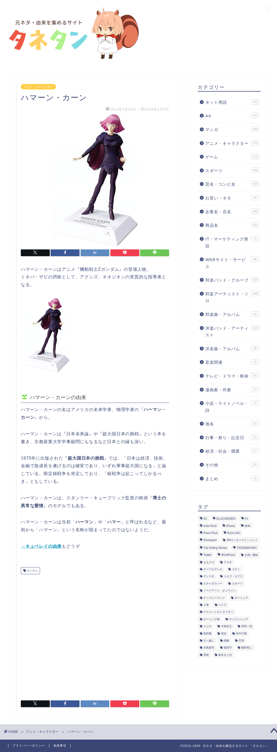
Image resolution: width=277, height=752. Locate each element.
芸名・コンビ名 (232, 183)
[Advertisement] (95, 635)
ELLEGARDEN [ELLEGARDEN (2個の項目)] (225, 518)
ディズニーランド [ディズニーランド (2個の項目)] (214, 597)
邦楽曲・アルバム (232, 314)
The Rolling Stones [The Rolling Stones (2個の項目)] (215, 547)
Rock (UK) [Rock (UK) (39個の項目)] (233, 533)
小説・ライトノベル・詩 (232, 406)
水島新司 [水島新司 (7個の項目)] (208, 647)
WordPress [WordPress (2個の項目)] (228, 555)
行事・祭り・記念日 (232, 437)
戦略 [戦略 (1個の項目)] (226, 640)
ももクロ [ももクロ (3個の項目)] (208, 562)
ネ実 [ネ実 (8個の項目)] (206, 604)
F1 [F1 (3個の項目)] (246, 518)
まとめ (232, 478)
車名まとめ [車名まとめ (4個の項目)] (225, 654)
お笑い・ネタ (232, 197)
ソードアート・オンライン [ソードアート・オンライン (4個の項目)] (219, 590)
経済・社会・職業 (232, 450)
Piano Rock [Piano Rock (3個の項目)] (210, 533)
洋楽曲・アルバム (232, 348)
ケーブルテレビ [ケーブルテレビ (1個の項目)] (212, 569)
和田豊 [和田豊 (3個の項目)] (207, 633)
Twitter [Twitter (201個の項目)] (207, 555)
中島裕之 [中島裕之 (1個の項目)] (226, 626)
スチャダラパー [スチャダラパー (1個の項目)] (212, 583)
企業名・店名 (232, 211)
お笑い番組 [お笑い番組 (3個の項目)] (251, 555)
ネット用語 (232, 102)
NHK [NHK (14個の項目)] (247, 525)
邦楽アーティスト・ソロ (232, 297)
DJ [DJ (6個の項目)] (205, 518)
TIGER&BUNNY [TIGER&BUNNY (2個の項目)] (247, 547)
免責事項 (59, 745)
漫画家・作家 (232, 389)
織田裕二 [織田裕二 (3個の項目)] (246, 647)
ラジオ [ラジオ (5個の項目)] (207, 626)
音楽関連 (232, 362)
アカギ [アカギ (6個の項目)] (228, 562)
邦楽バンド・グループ (232, 279)
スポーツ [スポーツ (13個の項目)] (237, 583)
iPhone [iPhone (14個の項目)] (230, 525)
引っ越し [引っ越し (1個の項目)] (208, 640)
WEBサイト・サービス (232, 262)
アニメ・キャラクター (38, 86)
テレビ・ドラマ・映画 (232, 375)
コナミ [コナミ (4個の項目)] (236, 569)
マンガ (232, 129)
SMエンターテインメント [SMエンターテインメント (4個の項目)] (242, 540)
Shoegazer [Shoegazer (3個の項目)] (210, 540)
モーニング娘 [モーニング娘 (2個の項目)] (211, 619)
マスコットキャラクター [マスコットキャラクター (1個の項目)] (218, 612)
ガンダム (32, 570)
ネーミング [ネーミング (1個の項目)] (241, 597)
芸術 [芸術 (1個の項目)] (206, 654)
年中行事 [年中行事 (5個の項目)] (241, 633)
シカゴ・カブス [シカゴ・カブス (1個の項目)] (233, 576)
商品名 (232, 225)
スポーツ (232, 170)
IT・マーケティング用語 (232, 242)
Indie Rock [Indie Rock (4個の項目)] (210, 525)
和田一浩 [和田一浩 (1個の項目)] (246, 626)
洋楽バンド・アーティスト (232, 331)
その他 (232, 464)
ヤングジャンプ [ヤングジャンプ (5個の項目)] (238, 619)
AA (232, 115)
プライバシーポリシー (28, 745)
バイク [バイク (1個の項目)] (222, 604)
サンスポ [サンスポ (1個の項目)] (208, 576)
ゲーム (232, 156)
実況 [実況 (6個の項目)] (223, 633)
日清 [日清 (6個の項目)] (241, 640)
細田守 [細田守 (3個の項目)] (228, 647)
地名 (232, 423)
